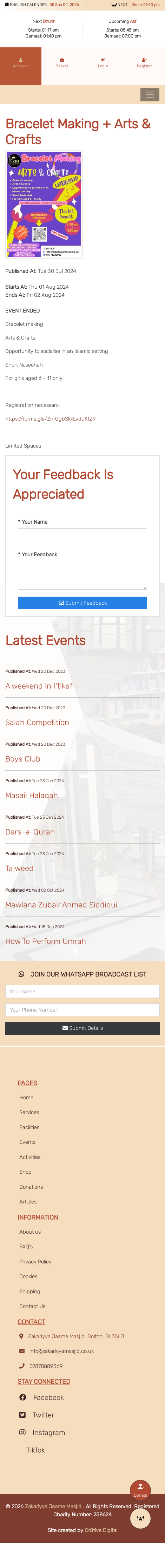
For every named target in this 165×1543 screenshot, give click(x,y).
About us (30, 1232)
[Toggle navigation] (149, 94)
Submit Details (82, 1028)
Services (29, 1112)
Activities (29, 1157)
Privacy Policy (35, 1262)
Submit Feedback (83, 603)
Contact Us (32, 1306)
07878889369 (46, 1366)
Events (27, 1142)
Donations (31, 1187)
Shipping (29, 1291)
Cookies (28, 1276)
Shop (25, 1172)
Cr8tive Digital (101, 1530)
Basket (61, 63)
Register (144, 63)
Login (103, 63)
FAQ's (26, 1246)
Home (26, 1097)
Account (20, 63)
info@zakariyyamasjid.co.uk (61, 1351)
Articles (28, 1202)
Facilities (29, 1127)
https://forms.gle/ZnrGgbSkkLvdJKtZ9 (50, 419)
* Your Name (32, 522)
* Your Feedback (37, 554)
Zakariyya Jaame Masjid (54, 1506)
